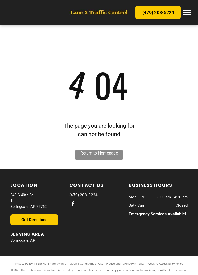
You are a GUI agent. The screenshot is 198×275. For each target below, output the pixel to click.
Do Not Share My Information (57, 263)
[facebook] (72, 204)
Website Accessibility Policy (165, 263)
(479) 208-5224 (83, 195)
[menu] (186, 12)
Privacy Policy (24, 263)
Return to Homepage (99, 153)
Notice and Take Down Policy (125, 263)
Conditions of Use (91, 263)
